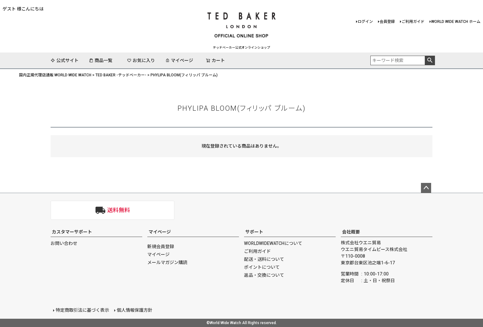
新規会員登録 (160, 246)
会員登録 (387, 21)
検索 (430, 60)
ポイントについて (262, 267)
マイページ (179, 60)
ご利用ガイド (413, 21)
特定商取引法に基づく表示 (82, 310)
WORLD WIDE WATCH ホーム (455, 21)
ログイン (365, 21)
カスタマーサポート (72, 231)
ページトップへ (426, 188)
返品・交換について (264, 275)
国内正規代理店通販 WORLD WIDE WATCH (55, 75)
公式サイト (65, 60)
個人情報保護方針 (134, 310)
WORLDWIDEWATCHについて (273, 243)
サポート (254, 231)
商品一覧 (100, 60)
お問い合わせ (64, 243)
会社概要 (351, 231)
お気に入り (141, 60)
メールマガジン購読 (167, 262)
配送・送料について (264, 259)
